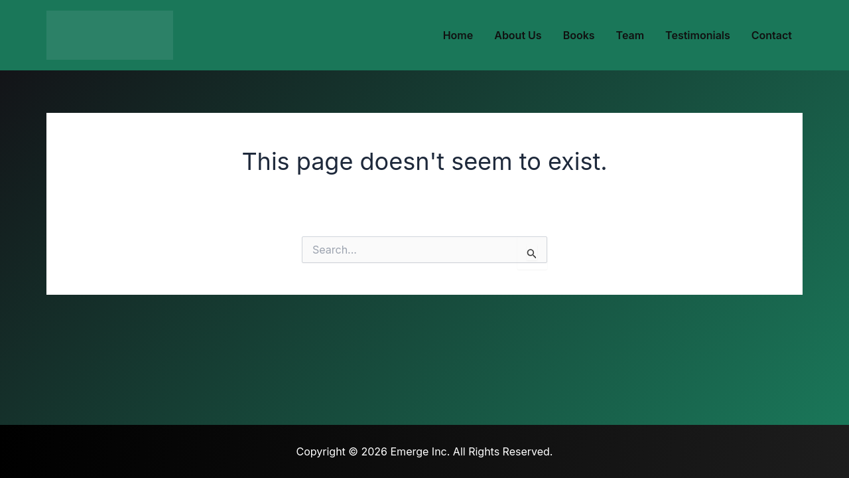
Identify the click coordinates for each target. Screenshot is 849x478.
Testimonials (697, 35)
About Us (517, 35)
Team (630, 35)
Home (458, 35)
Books (579, 35)
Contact (771, 35)
